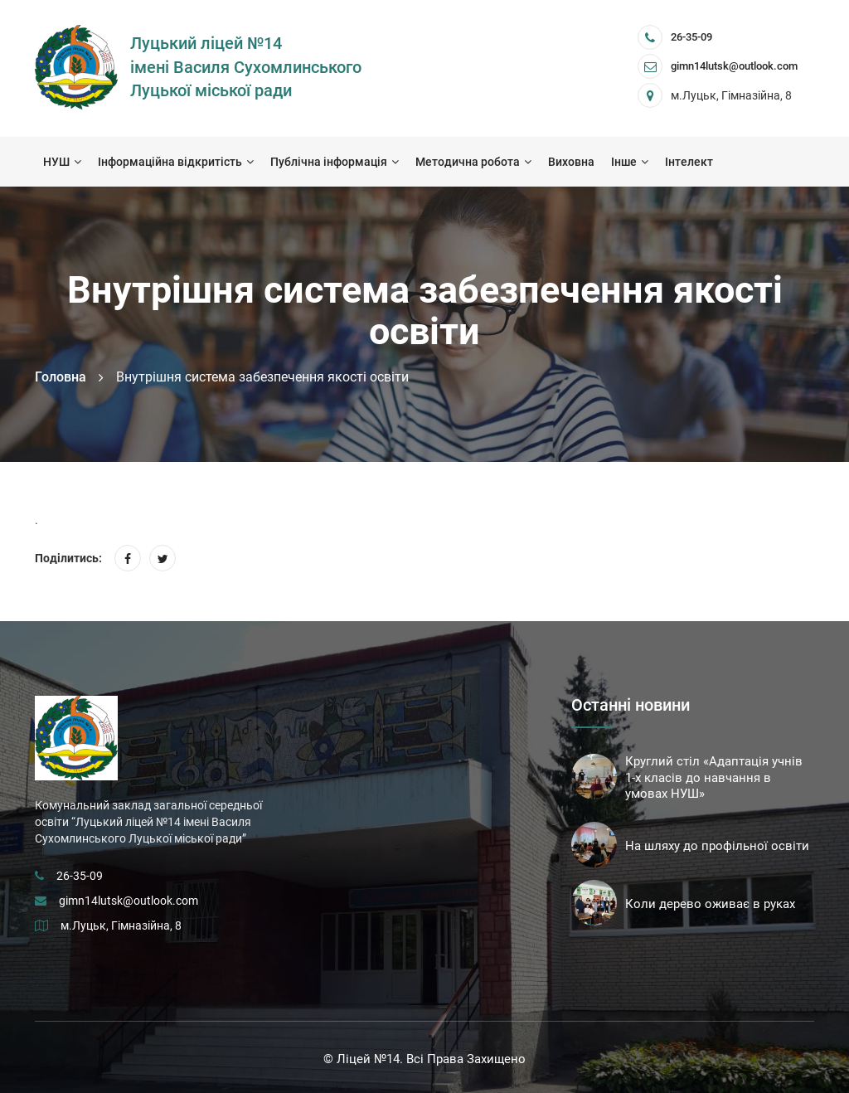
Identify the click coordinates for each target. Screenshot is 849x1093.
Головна (60, 377)
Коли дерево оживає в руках (710, 903)
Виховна (571, 161)
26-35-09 (691, 37)
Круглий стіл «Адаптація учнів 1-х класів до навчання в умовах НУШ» (714, 778)
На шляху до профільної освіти (717, 845)
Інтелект (689, 161)
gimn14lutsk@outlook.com (128, 900)
